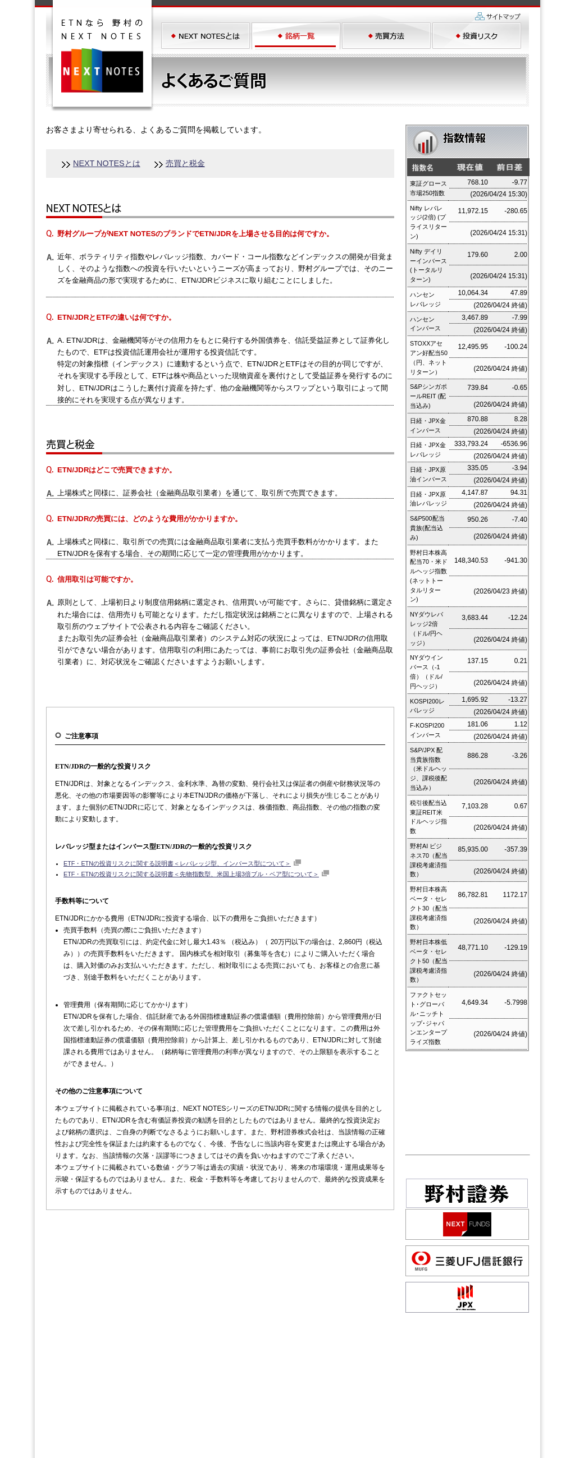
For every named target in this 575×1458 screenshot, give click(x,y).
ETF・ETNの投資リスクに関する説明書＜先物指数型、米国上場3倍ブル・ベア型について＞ (191, 874)
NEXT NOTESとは (106, 163)
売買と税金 (185, 163)
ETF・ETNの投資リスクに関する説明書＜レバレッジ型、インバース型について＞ (177, 863)
